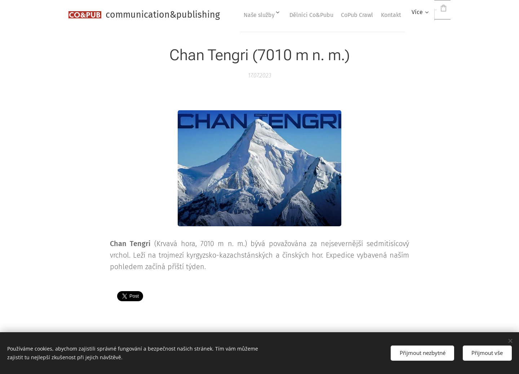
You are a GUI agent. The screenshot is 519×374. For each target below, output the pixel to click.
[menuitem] (305, 15)
